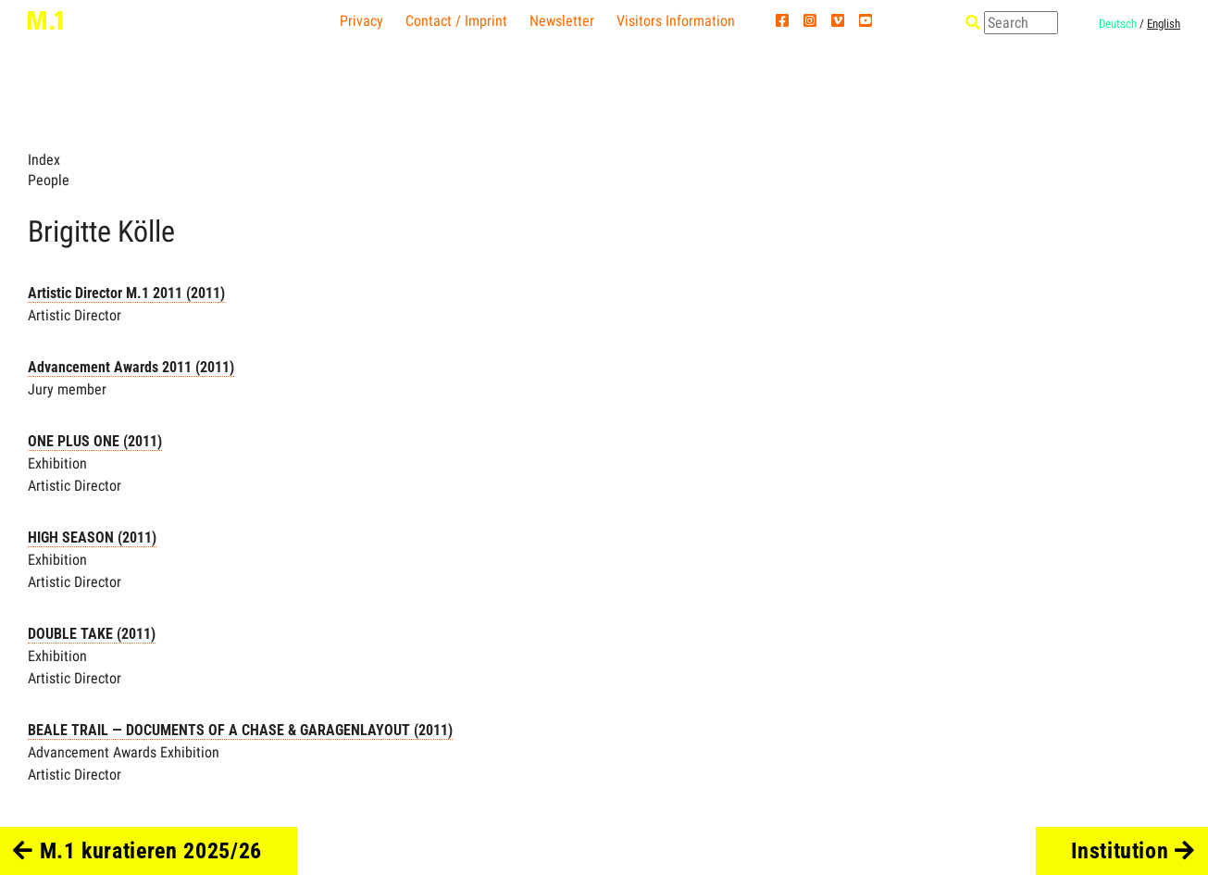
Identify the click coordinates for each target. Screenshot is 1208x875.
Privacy (361, 21)
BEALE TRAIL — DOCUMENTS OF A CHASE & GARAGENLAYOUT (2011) (240, 730)
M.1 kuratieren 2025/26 (137, 851)
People (48, 180)
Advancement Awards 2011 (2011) (131, 367)
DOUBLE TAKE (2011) (92, 634)
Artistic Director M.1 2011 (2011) (126, 293)
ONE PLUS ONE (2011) (95, 441)
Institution (1133, 851)
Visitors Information (675, 21)
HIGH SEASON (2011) (92, 537)
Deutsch (1118, 24)
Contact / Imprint (456, 21)
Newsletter (561, 21)
